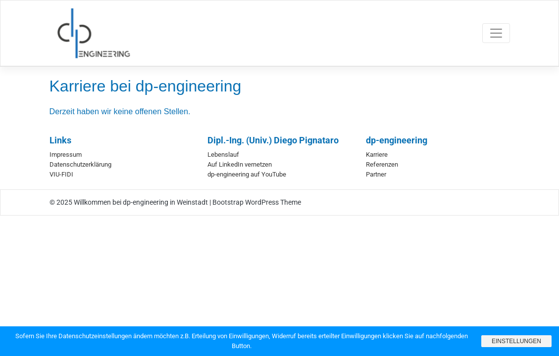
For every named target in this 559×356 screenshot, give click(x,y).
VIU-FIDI (61, 174)
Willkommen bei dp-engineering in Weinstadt (141, 202)
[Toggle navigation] (495, 33)
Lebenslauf (223, 154)
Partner (376, 174)
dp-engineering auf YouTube (246, 174)
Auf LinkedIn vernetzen (239, 164)
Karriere (377, 154)
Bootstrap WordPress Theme (256, 202)
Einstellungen (516, 341)
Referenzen (382, 164)
